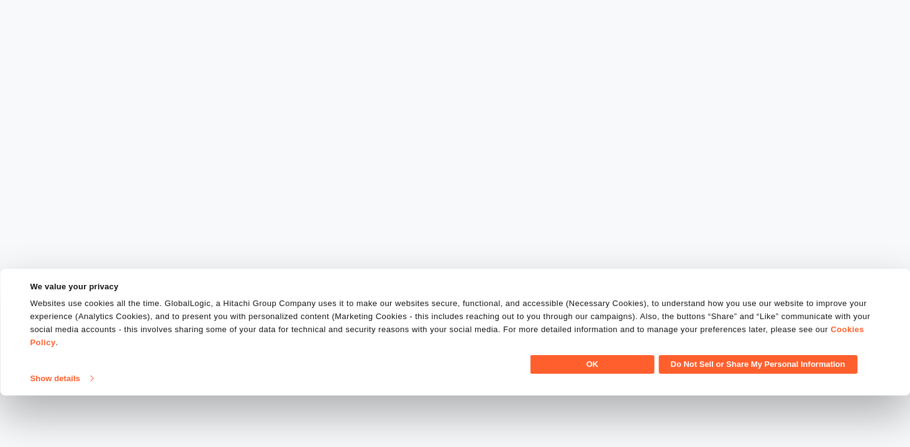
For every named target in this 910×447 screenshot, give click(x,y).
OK (592, 415)
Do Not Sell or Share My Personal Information (758, 415)
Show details (55, 430)
